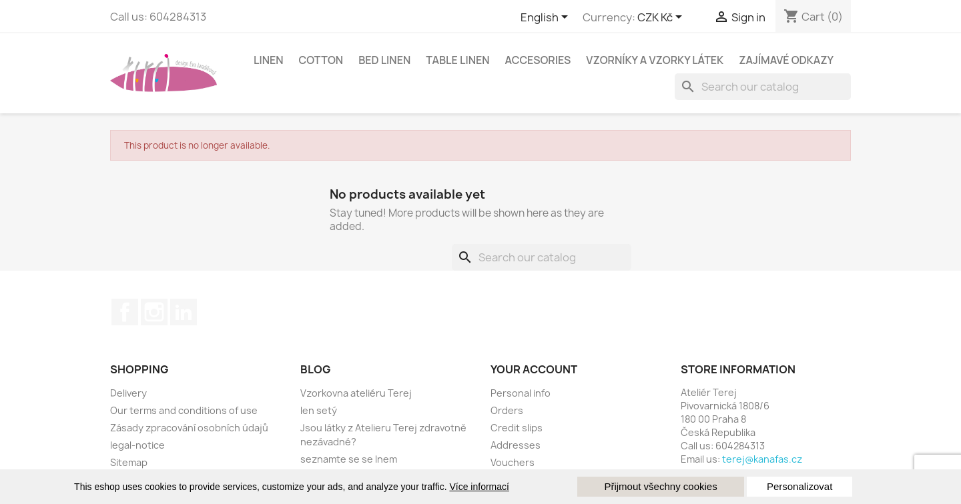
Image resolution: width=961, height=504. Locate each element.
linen (269, 60)
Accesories (538, 60)
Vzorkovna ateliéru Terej (356, 393)
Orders (507, 410)
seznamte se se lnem (348, 459)
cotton (321, 60)
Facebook (124, 312)
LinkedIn (183, 312)
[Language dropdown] (547, 18)
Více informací (479, 486)
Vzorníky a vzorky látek (654, 60)
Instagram (154, 312)
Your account (534, 369)
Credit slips (517, 427)
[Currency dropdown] (662, 18)
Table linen (457, 60)
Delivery (128, 393)
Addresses (516, 445)
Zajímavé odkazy (786, 60)
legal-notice (137, 445)
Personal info (521, 393)
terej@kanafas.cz (762, 459)
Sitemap (128, 462)
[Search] (763, 86)
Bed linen (384, 60)
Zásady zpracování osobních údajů (189, 427)
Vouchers (513, 462)
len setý (318, 410)
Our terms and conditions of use (184, 410)
